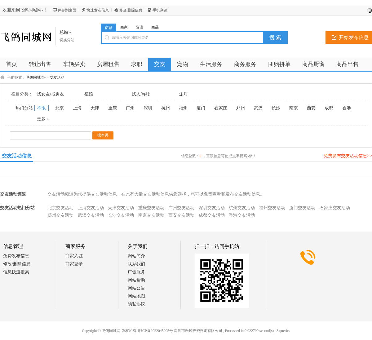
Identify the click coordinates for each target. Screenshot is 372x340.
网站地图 (136, 296)
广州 (130, 108)
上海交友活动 (91, 207)
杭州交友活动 (242, 207)
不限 (41, 108)
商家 (124, 27)
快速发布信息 (97, 10)
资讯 (139, 27)
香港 (346, 108)
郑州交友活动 (60, 215)
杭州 (165, 108)
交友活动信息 (17, 155)
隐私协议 (136, 304)
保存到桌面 (67, 10)
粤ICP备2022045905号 (155, 331)
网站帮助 (136, 280)
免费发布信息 (16, 256)
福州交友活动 (272, 207)
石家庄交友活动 (335, 207)
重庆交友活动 (151, 207)
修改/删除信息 (130, 10)
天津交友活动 (121, 207)
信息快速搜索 (16, 272)
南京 (293, 108)
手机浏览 (160, 10)
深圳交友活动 (212, 207)
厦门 (201, 108)
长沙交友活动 (121, 215)
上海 (77, 108)
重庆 (112, 108)
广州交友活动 (181, 207)
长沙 (276, 108)
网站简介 (136, 256)
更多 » (43, 119)
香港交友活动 (242, 215)
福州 (183, 108)
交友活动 (57, 77)
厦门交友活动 (302, 207)
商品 (155, 27)
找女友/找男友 (50, 94)
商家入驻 (74, 256)
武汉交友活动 (91, 215)
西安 (311, 108)
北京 (59, 108)
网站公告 (136, 288)
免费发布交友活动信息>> (348, 155)
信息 (108, 27)
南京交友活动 (151, 215)
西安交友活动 (181, 215)
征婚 (88, 94)
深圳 (148, 108)
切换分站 (67, 40)
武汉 (258, 108)
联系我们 (136, 264)
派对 (183, 94)
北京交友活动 (60, 207)
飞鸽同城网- (36, 77)
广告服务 (136, 272)
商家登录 (74, 264)
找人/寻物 (141, 94)
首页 (11, 64)
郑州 (240, 108)
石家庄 (220, 108)
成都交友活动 (212, 215)
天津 (95, 108)
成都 (329, 108)
